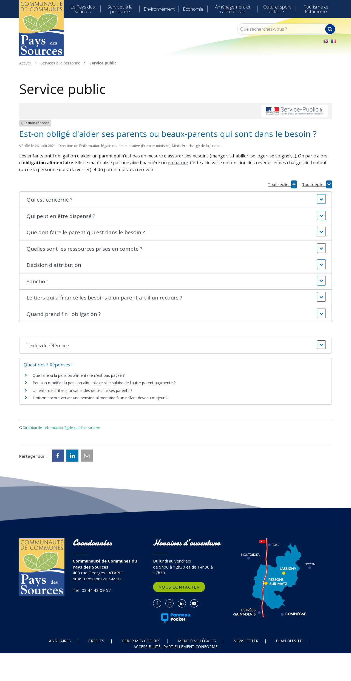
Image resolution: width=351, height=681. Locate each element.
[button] (175, 200)
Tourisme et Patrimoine (316, 9)
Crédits (96, 640)
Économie (193, 9)
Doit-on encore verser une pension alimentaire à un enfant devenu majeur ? (100, 397)
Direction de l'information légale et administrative (61, 427)
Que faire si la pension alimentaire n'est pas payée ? (78, 375)
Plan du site (289, 640)
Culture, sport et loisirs (277, 9)
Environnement (159, 9)
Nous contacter (179, 587)
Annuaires (60, 640)
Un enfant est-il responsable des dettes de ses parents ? (82, 390)
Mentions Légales (197, 640)
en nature (178, 163)
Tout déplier (317, 184)
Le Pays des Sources (82, 9)
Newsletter (245, 640)
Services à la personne (119, 9)
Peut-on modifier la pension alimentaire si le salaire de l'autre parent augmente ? (104, 382)
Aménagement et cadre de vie (232, 9)
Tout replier (282, 184)
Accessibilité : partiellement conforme (175, 646)
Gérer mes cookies (141, 640)
